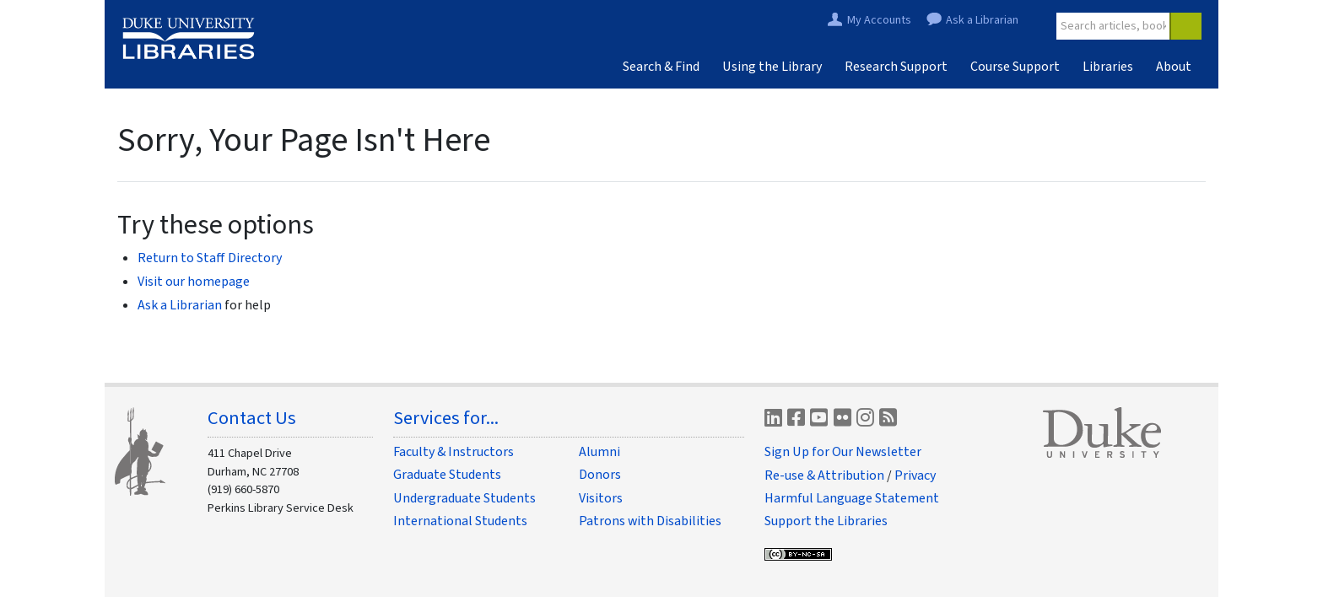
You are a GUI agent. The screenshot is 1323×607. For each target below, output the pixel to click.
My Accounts (879, 21)
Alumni (599, 452)
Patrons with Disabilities (650, 521)
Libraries (1108, 66)
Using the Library (772, 66)
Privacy (915, 475)
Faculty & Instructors (453, 452)
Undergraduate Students (464, 498)
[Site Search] (1113, 26)
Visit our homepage (194, 281)
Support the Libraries (826, 521)
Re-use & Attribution (824, 475)
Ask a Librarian (982, 21)
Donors (600, 474)
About (1173, 66)
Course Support (1015, 66)
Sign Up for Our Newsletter (842, 452)
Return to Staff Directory (210, 258)
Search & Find (661, 66)
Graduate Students (447, 474)
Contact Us (252, 418)
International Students (460, 521)
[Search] (1185, 26)
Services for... (446, 418)
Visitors (601, 498)
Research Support (896, 66)
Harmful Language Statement (851, 498)
